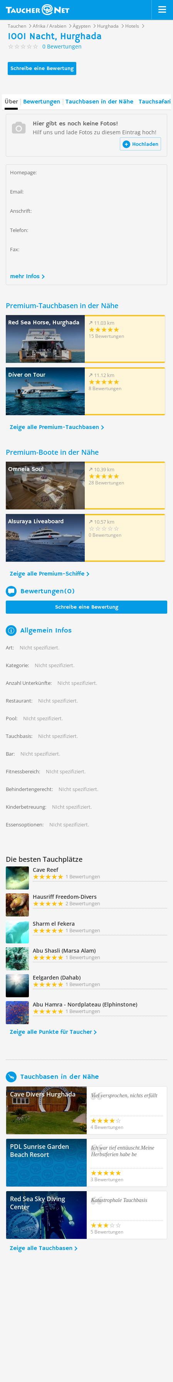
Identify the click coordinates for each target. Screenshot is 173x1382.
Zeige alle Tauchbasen (41, 1248)
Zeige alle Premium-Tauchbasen (54, 427)
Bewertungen (41, 102)
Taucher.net (37, 9)
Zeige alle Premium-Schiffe (47, 574)
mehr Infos (25, 276)
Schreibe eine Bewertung (42, 68)
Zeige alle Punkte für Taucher (51, 1032)
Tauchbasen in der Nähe (99, 102)
